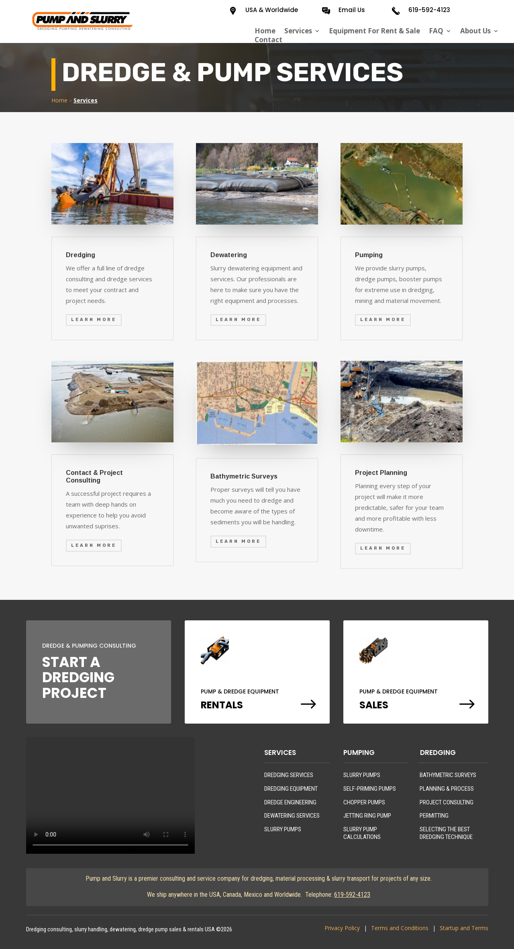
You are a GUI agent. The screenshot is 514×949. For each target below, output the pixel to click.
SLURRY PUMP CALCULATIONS (362, 833)
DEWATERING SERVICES (292, 815)
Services (298, 31)
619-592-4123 (429, 10)
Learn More (93, 319)
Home (265, 31)
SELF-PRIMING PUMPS (369, 788)
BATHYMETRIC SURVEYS (448, 775)
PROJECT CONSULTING (446, 802)
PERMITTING (434, 815)
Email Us (352, 10)
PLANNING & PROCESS (447, 788)
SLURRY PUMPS (282, 829)
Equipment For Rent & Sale (374, 31)
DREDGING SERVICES (288, 775)
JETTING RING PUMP (367, 815)
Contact (268, 40)
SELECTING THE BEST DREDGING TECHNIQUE (446, 833)
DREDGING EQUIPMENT (291, 788)
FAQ (436, 31)
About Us (475, 31)
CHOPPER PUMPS (364, 802)
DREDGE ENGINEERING (290, 802)
